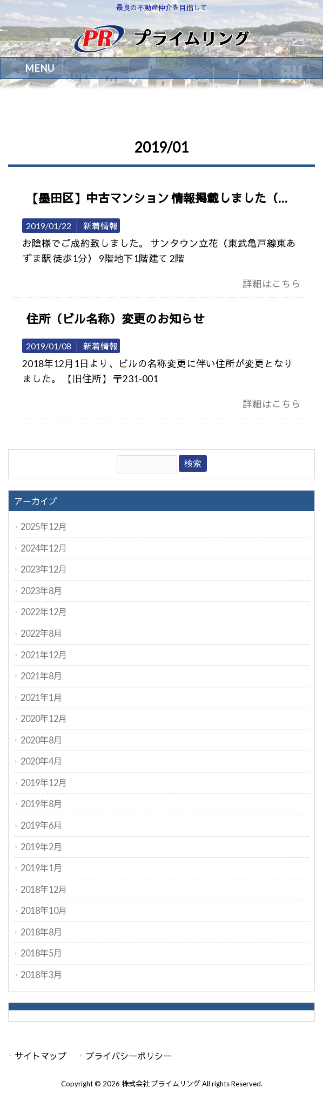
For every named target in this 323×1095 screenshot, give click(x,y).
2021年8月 (41, 676)
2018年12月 (44, 889)
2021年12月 (44, 655)
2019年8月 (41, 803)
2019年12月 (44, 782)
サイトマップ (40, 1056)
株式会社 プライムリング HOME (56, 109)
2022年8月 (41, 633)
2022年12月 (44, 612)
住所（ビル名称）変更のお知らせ (115, 319)
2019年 (122, 109)
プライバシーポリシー (128, 1056)
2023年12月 (44, 569)
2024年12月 (44, 548)
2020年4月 (41, 761)
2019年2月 (41, 847)
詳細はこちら (272, 284)
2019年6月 (41, 825)
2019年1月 (41, 868)
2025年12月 (44, 526)
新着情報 (100, 226)
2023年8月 (41, 591)
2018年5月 (41, 953)
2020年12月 (44, 718)
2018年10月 (44, 910)
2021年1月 (41, 697)
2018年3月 (41, 974)
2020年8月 (41, 740)
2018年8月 (41, 932)
